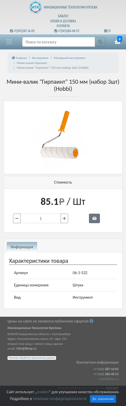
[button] (9, 42)
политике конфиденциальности (59, 398)
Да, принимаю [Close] (103, 399)
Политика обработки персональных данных (32, 357)
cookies (43, 391)
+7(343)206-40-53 (68, 31)
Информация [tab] (22, 247)
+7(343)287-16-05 (24, 31)
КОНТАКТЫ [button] (63, 26)
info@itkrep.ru (108, 379)
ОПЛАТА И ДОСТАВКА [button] (63, 21)
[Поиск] (58, 42)
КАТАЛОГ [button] (63, 16)
